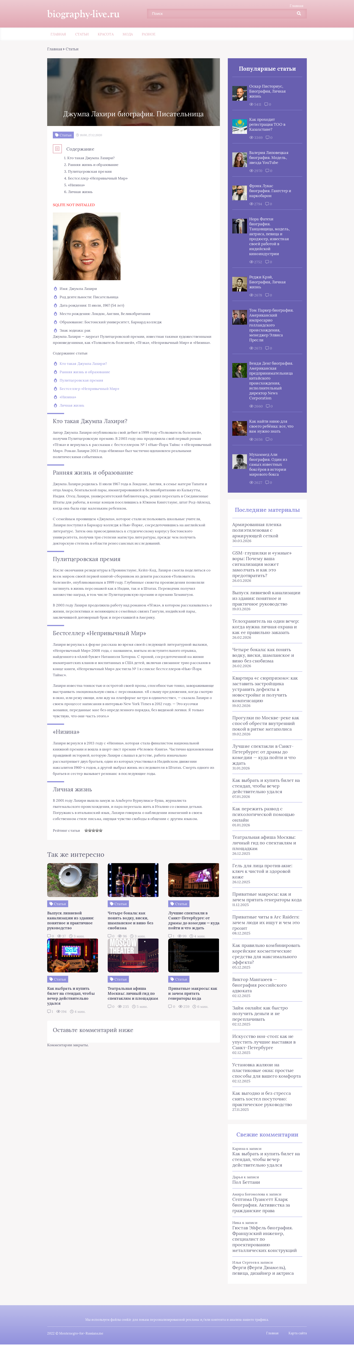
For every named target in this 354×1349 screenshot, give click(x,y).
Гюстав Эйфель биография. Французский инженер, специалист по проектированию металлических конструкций (263, 1239)
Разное (148, 34)
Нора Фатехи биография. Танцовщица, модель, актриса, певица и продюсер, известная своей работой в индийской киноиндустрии (268, 236)
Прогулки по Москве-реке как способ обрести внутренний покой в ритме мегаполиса (264, 723)
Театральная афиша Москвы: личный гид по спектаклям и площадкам (263, 842)
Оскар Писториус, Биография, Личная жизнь (266, 91)
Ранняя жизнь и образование (86, 378)
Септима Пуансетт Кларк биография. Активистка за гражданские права (260, 1205)
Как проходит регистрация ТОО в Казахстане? (266, 124)
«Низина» (69, 403)
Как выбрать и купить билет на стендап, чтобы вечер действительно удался (265, 786)
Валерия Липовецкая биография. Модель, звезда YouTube (267, 157)
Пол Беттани (245, 1182)
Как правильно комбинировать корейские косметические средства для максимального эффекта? (265, 954)
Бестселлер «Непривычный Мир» (90, 395)
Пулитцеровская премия (83, 386)
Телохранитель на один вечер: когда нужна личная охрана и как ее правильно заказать (264, 626)
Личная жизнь (73, 411)
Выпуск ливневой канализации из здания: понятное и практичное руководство (265, 598)
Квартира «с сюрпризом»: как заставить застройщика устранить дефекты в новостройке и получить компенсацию (264, 689)
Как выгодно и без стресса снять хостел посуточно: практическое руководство (261, 1098)
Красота (106, 34)
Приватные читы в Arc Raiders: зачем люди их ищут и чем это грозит (265, 922)
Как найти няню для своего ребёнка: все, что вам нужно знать (270, 426)
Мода (128, 34)
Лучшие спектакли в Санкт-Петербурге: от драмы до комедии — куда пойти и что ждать (263, 754)
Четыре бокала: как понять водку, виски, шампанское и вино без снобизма (262, 655)
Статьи (82, 34)
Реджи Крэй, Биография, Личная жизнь (266, 282)
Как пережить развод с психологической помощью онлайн (262, 814)
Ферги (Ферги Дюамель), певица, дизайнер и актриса (262, 1270)
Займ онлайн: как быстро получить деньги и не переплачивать (259, 1013)
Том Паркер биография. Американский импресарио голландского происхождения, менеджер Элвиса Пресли (270, 325)
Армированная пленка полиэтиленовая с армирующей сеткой (255, 530)
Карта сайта (296, 1333)
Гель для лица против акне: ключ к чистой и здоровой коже (261, 871)
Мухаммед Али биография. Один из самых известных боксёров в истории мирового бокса (267, 464)
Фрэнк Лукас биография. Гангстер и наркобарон (269, 191)
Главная (295, 5)
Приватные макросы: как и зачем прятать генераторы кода (265, 897)
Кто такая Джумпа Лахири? (84, 370)
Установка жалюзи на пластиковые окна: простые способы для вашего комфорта (265, 1070)
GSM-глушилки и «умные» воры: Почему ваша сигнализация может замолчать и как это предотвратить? (261, 564)
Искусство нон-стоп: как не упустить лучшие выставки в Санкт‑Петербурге (262, 1042)
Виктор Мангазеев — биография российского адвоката (258, 985)
